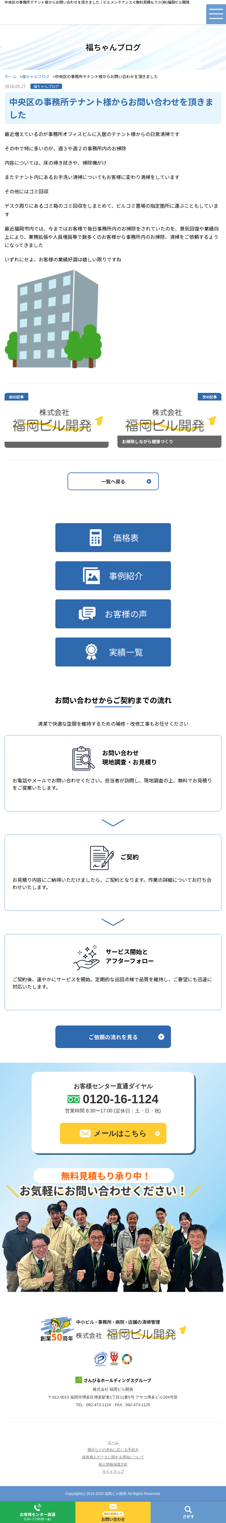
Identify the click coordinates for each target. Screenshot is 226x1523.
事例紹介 (113, 575)
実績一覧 (113, 652)
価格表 (113, 537)
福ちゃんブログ (36, 76)
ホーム (10, 76)
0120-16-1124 (120, 1099)
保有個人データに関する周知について (113, 1457)
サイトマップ (113, 1471)
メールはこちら (113, 1133)
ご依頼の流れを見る (113, 1037)
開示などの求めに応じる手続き (113, 1450)
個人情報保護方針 (113, 1464)
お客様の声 (113, 613)
